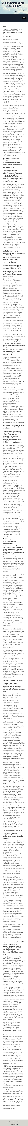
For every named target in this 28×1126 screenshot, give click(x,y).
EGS (17, 1124)
